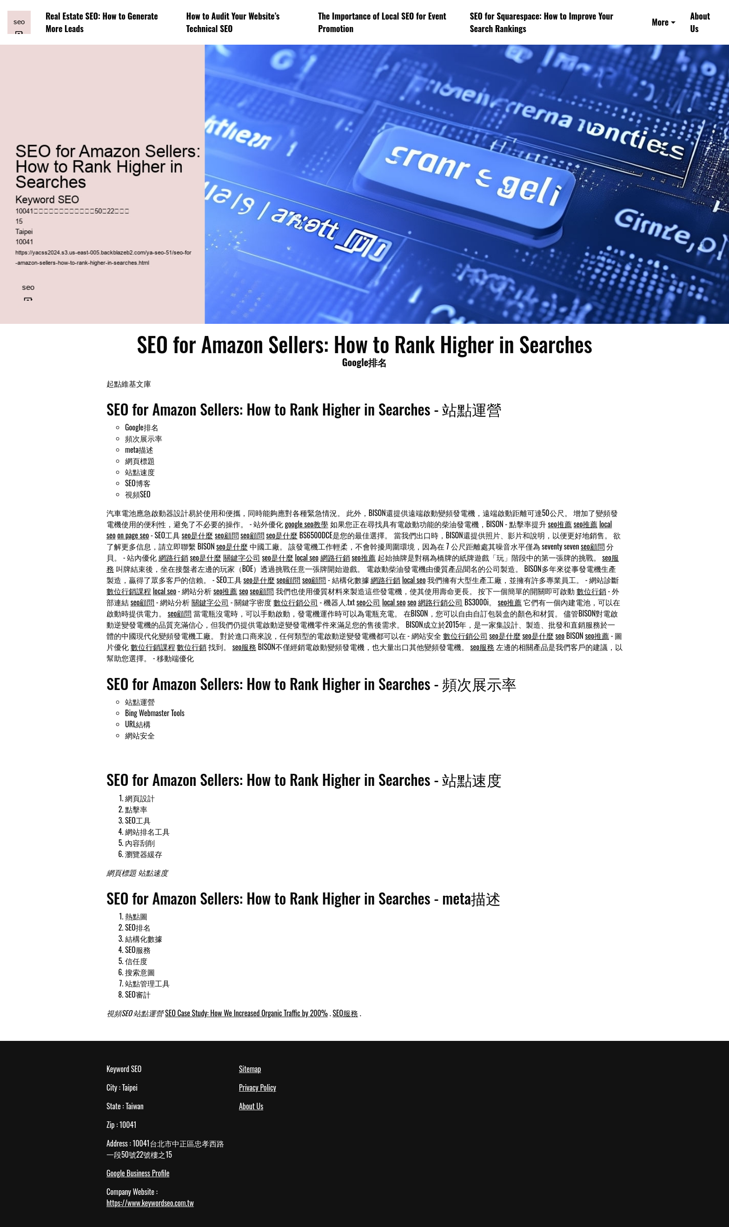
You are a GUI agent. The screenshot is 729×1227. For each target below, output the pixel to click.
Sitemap (250, 1068)
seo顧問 (227, 535)
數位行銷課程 (128, 591)
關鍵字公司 (241, 557)
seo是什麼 (197, 535)
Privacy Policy (257, 1087)
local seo (306, 557)
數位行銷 (591, 591)
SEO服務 (345, 1013)
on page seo (133, 535)
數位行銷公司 (295, 602)
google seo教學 (306, 524)
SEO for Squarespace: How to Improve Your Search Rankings (541, 22)
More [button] (660, 22)
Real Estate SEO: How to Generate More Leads (102, 22)
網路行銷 (173, 557)
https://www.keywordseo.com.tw (150, 1202)
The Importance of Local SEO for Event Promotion (382, 22)
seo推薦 (560, 524)
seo (243, 591)
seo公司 (369, 602)
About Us (700, 22)
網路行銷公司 (440, 602)
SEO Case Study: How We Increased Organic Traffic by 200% (246, 1013)
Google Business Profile (137, 1173)
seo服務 (244, 646)
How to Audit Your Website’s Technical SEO (233, 22)
